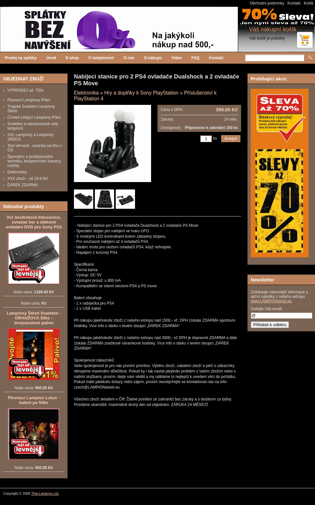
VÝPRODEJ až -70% (25, 90)
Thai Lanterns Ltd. (45, 493)
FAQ (196, 58)
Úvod (51, 58)
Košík (308, 3)
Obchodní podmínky (267, 3)
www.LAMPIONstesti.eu (271, 301)
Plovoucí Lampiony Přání (28, 100)
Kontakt (294, 3)
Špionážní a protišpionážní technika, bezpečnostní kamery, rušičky (34, 161)
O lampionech (101, 58)
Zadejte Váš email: (267, 309)
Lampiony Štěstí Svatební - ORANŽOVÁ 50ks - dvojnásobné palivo (34, 318)
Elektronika (16, 172)
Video (176, 58)
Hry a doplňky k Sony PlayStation (141, 93)
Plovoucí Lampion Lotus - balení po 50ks (33, 400)
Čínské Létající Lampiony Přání (34, 117)
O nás (128, 58)
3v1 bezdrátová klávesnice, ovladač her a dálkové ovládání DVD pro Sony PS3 (34, 222)
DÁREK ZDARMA (22, 185)
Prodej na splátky (21, 58)
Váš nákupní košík (272, 29)
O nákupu (153, 58)
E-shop (72, 58)
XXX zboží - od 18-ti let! (27, 178)
